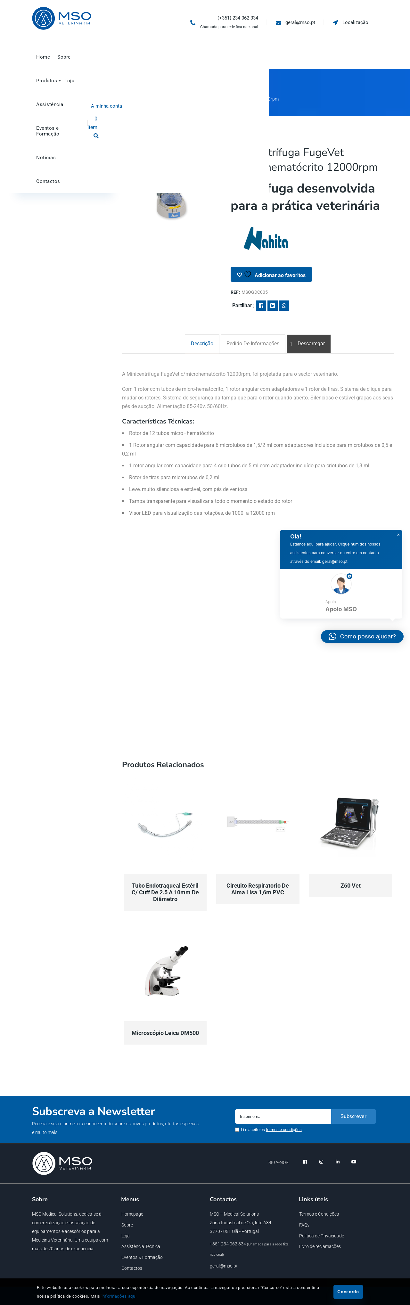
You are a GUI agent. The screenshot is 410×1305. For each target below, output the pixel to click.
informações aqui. (120, 1296)
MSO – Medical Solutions (234, 1214)
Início (136, 99)
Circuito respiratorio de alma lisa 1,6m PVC (257, 889)
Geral (156, 99)
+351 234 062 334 (228, 1243)
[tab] (202, 343)
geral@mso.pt (224, 1265)
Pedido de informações (252, 344)
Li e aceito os (271, 1129)
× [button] (398, 535)
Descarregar (311, 344)
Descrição (202, 344)
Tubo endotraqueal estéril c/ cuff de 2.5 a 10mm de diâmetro (165, 892)
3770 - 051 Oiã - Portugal (234, 1231)
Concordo (348, 1292)
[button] (341, 594)
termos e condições (284, 1129)
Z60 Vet (350, 885)
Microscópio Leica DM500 (165, 1033)
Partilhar (242, 305)
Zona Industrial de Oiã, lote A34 (240, 1222)
